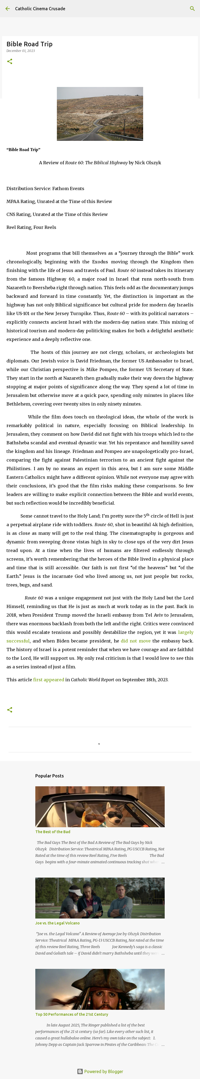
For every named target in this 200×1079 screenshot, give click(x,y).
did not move (136, 641)
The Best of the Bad (52, 832)
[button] (9, 61)
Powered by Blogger (100, 1071)
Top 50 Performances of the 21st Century (71, 1014)
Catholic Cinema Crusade (40, 8)
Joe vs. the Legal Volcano (57, 923)
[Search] (192, 8)
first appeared (48, 679)
